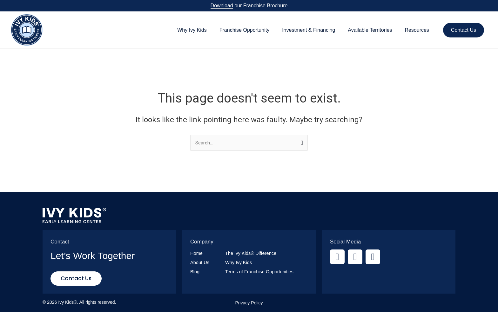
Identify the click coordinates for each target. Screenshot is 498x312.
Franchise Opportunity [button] (244, 30)
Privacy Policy (249, 302)
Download (222, 5)
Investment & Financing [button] (308, 30)
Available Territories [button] (370, 30)
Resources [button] (417, 30)
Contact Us (463, 30)
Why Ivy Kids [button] (191, 30)
